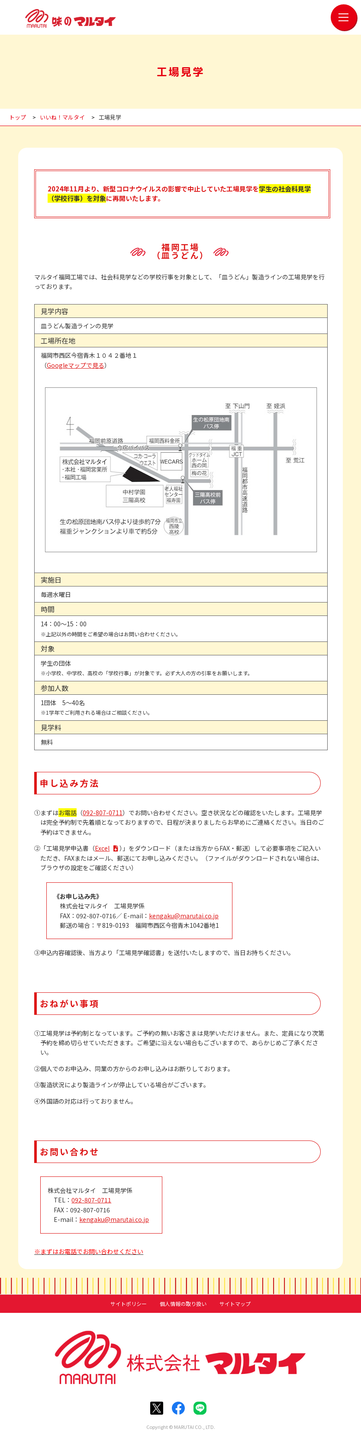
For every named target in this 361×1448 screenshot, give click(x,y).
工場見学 (110, 117)
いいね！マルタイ (62, 117)
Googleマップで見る (75, 365)
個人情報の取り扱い (183, 1303)
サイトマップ (235, 1303)
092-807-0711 (102, 812)
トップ (17, 117)
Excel (102, 848)
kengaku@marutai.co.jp (184, 915)
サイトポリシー (128, 1303)
